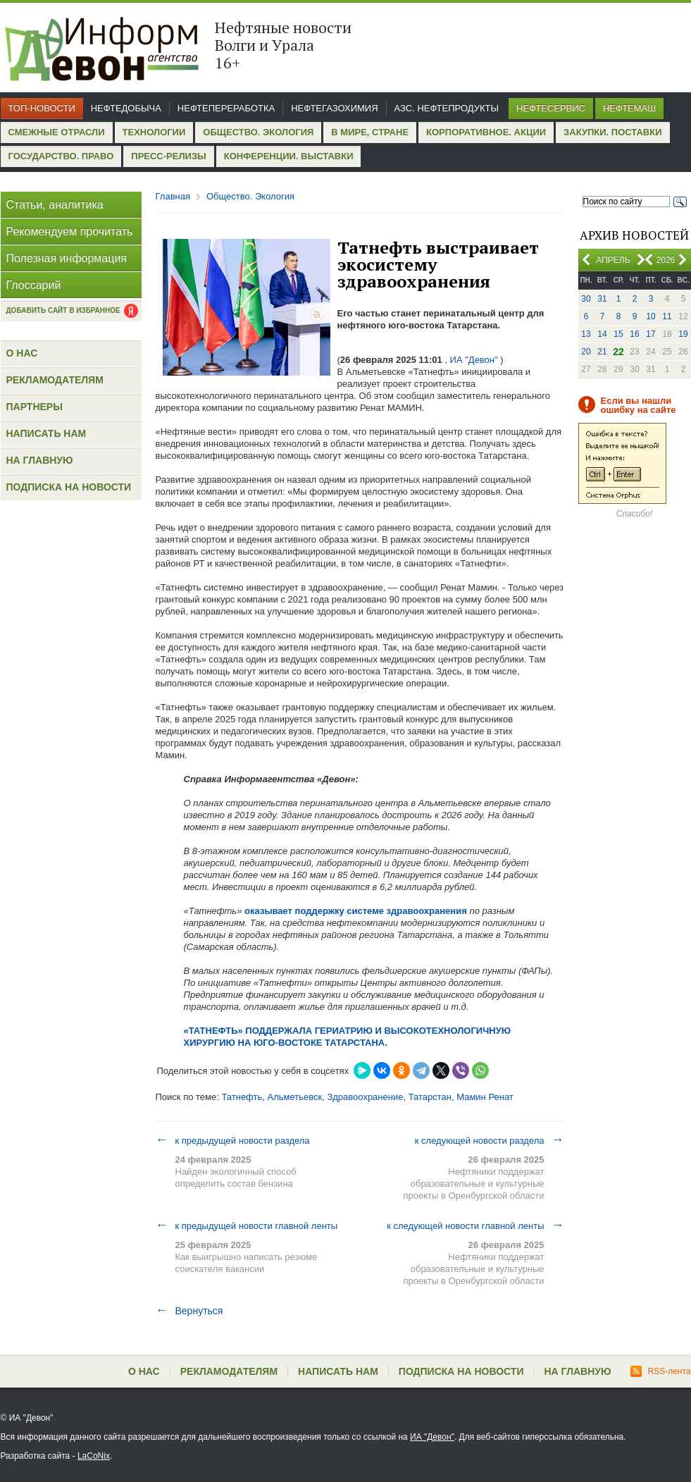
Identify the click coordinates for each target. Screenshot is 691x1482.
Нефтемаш (629, 108)
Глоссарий (33, 285)
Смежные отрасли (56, 132)
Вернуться (189, 1310)
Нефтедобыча (126, 108)
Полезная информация (66, 258)
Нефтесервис (550, 108)
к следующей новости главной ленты (475, 1225)
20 (585, 352)
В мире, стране (370, 132)
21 (601, 352)
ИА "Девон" (432, 1437)
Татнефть (241, 1097)
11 (666, 316)
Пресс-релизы (168, 156)
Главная (173, 196)
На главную (39, 460)
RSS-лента (660, 1371)
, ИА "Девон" (471, 359)
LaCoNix (93, 1456)
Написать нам (46, 433)
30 (585, 299)
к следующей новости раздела (489, 1140)
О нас (22, 353)
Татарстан (430, 1097)
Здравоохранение (365, 1097)
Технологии (154, 132)
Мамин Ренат (484, 1097)
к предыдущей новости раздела (233, 1140)
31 (601, 299)
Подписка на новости (69, 487)
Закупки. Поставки (612, 132)
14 (601, 334)
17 (650, 334)
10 (650, 316)
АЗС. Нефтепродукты (446, 108)
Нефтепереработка (226, 108)
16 (634, 334)
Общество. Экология (258, 132)
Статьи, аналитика (55, 205)
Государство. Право (61, 156)
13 (585, 334)
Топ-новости (41, 108)
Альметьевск (295, 1097)
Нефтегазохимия (334, 108)
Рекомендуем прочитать (69, 231)
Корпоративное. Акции (486, 132)
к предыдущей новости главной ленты (247, 1225)
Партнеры (34, 406)
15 (618, 334)
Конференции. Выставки (289, 156)
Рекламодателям (55, 379)
